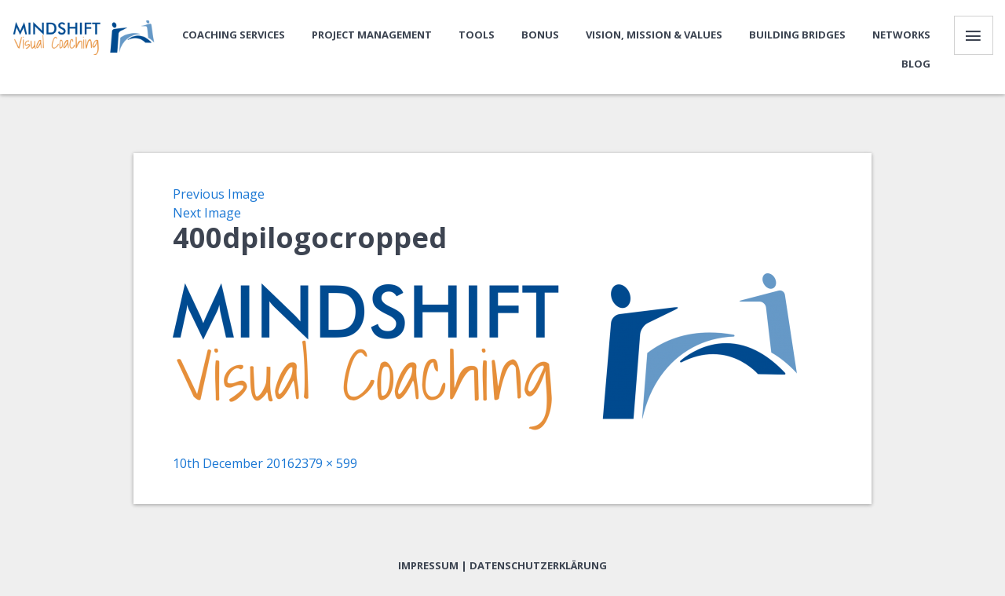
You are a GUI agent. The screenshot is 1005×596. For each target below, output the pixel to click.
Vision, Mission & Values (654, 34)
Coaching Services (233, 34)
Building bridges (797, 34)
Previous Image (219, 194)
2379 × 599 (325, 463)
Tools (477, 34)
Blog (915, 64)
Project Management (372, 34)
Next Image (207, 212)
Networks (901, 34)
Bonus (540, 34)
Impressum (428, 565)
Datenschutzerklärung (538, 565)
